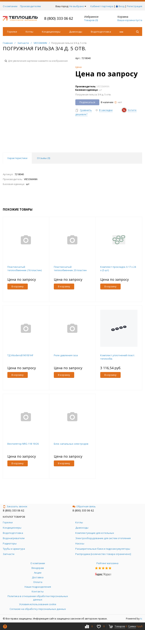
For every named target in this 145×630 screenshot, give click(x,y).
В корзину (18, 286)
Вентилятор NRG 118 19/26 (23, 443)
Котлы (29, 31)
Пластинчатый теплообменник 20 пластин (70, 268)
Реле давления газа (66, 355)
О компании (10, 6)
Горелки (12, 31)
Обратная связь (84, 506)
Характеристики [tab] (17, 158)
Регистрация (134, 6)
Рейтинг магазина (107, 563)
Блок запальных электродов (71, 443)
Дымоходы (75, 31)
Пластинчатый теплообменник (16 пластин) (24, 268)
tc (141, 618)
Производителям (30, 6)
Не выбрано (77, 6)
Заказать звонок (15, 506)
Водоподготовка (101, 31)
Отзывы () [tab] (43, 158)
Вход (121, 6)
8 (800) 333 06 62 (58, 18)
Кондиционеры (51, 31)
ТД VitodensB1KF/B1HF (20, 355)
